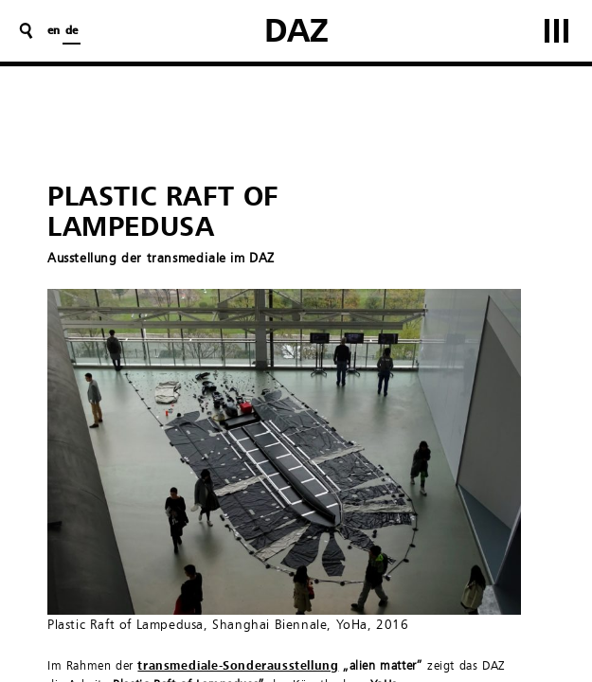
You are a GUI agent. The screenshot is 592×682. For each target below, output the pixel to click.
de (71, 31)
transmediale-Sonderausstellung (237, 666)
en (53, 31)
